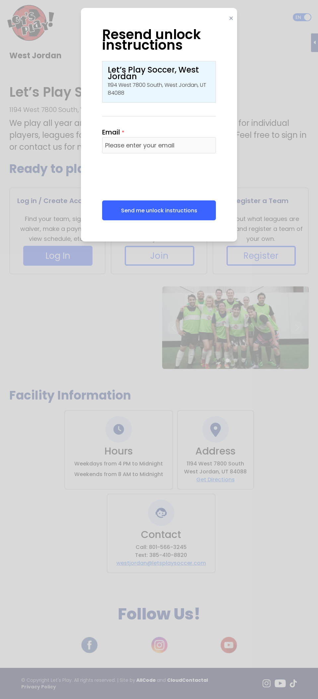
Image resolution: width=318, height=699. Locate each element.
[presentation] (152, 177)
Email (113, 132)
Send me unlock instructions (159, 210)
